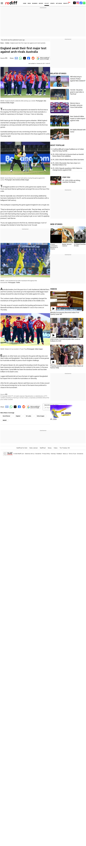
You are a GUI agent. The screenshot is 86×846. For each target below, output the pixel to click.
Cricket (7, 43)
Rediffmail (43, 448)
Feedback (59, 453)
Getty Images (40, 416)
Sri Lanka (28, 416)
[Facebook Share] (28, 58)
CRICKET (46, 3)
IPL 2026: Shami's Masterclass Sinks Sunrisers (68, 159)
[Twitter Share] (24, 58)
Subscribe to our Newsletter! (51, 405)
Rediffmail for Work (22, 448)
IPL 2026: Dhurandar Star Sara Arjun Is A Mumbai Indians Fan (66, 164)
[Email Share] (16, 58)
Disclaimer (38, 453)
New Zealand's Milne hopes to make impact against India (77, 118)
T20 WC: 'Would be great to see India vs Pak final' (77, 92)
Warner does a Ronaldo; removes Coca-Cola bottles (76, 105)
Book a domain (34, 448)
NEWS (29, 3)
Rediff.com (21, 453)
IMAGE (5, 420)
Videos (55, 448)
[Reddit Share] (33, 58)
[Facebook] (81, 2)
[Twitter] (74, 2)
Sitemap (53, 453)
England (18, 416)
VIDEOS (53, 289)
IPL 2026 (53, 419)
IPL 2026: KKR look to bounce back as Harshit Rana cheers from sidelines (68, 155)
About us (65, 453)
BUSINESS (34, 3)
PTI (6, 58)
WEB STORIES (56, 224)
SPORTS (52, 3)
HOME (24, 3)
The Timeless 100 (65, 448)
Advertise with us (29, 453)
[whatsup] (84, 2)
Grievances (80, 453)
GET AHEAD (59, 3)
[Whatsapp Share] (20, 58)
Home (2, 43)
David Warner (6, 416)
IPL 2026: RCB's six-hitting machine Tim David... (71, 181)
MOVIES (41, 3)
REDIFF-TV (66, 3)
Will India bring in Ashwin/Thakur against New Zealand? (77, 79)
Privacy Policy (46, 453)
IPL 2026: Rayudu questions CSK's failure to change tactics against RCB (67, 169)
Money (49, 448)
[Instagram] (77, 2)
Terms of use (72, 453)
